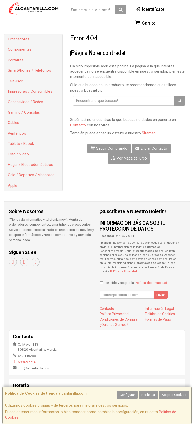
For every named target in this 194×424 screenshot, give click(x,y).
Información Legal (159, 309)
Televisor (15, 81)
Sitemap (149, 133)
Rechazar (148, 395)
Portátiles (16, 60)
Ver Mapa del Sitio (129, 158)
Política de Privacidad (123, 271)
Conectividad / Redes (25, 102)
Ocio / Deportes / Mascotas (31, 175)
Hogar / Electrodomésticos (30, 164)
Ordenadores (18, 39)
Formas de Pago (158, 319)
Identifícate (149, 9)
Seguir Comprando (109, 148)
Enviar (160, 295)
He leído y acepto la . (136, 283)
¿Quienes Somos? (114, 325)
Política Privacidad (114, 314)
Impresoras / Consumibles (30, 91)
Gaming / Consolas (24, 112)
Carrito (145, 22)
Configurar (127, 395)
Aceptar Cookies (174, 395)
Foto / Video (18, 154)
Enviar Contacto (151, 148)
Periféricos (17, 133)
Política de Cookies (160, 314)
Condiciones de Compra (118, 319)
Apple (12, 185)
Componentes (20, 49)
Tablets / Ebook (21, 143)
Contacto (78, 125)
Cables (13, 122)
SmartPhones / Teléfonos (29, 70)
